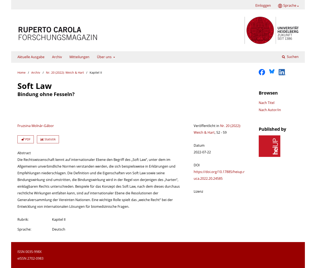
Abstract (24, 153)
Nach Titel (266, 102)
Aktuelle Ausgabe (30, 57)
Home (21, 72)
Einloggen (261, 5)
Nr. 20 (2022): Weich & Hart (65, 72)
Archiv (56, 57)
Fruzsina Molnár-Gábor (35, 125)
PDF (25, 139)
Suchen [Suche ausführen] (292, 56)
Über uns (103, 57)
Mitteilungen (78, 57)
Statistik (48, 139)
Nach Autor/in (270, 110)
